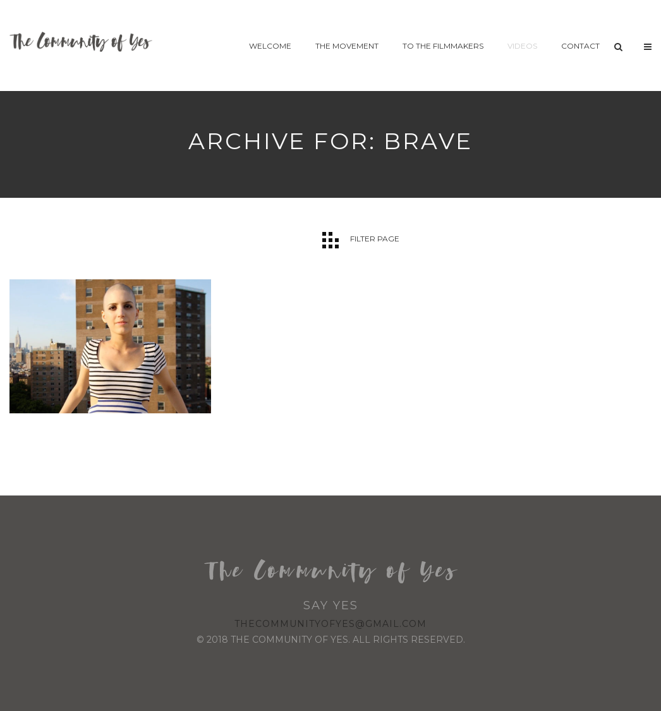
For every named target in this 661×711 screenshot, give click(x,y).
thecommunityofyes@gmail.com (330, 623)
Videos (522, 46)
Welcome (270, 46)
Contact (580, 46)
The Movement (347, 46)
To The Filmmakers (443, 46)
